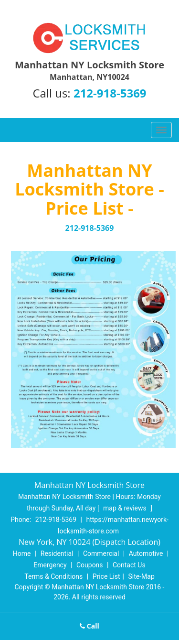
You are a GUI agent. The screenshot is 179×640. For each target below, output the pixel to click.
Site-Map (141, 576)
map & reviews (125, 508)
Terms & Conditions (53, 576)
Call (89, 625)
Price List (106, 576)
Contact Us (129, 565)
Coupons (89, 565)
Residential (57, 553)
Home (22, 553)
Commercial (101, 553)
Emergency (49, 565)
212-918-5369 (110, 93)
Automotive (146, 553)
